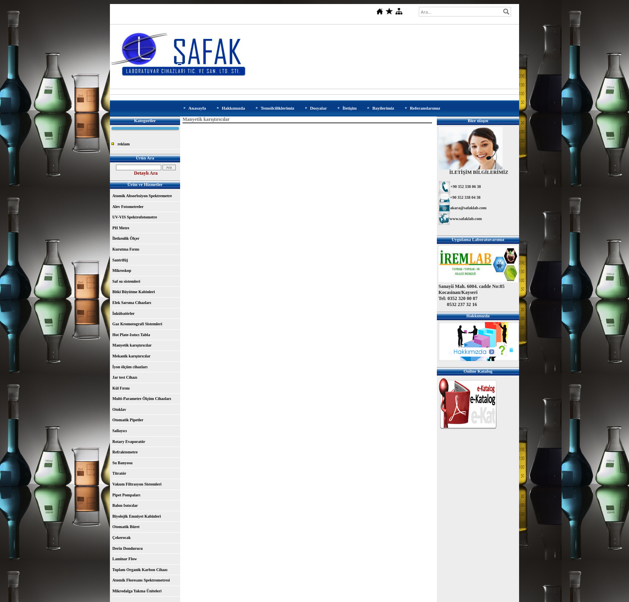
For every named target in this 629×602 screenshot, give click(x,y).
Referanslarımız (425, 108)
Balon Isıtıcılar (125, 505)
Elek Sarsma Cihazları (131, 302)
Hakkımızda (233, 108)
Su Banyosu (122, 463)
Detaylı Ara (146, 173)
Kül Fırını (121, 388)
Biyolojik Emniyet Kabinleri (136, 516)
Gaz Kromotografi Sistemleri (137, 324)
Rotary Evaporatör (128, 441)
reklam (124, 144)
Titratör (119, 473)
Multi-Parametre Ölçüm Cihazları (141, 398)
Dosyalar (318, 108)
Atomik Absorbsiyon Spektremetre (142, 196)
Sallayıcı (119, 431)
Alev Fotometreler (128, 206)
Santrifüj (120, 260)
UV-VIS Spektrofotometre (134, 217)
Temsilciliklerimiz (277, 108)
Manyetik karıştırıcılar (132, 345)
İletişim (350, 108)
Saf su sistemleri (126, 281)
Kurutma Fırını (125, 249)
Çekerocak (121, 537)
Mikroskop (121, 270)
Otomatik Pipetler (127, 420)
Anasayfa (197, 108)
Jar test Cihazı (124, 377)
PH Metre (120, 228)
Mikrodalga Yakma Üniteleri (137, 591)
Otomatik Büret (126, 526)
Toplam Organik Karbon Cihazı (139, 569)
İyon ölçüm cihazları (130, 367)
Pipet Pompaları (126, 495)
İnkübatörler (123, 313)
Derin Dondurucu (127, 548)
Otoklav (119, 409)
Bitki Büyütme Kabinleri (133, 292)
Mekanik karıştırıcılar (131, 356)
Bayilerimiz (383, 108)
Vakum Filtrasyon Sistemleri (136, 484)
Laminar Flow (124, 559)
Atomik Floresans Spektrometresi (141, 580)
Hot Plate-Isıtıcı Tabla (131, 335)
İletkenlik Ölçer (126, 238)
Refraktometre (125, 452)
